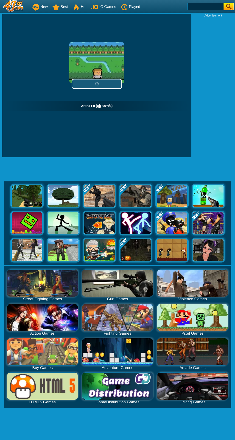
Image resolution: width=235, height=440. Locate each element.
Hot (80, 7)
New (40, 7)
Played (130, 7)
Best (60, 7)
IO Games (103, 7)
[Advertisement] (213, 86)
